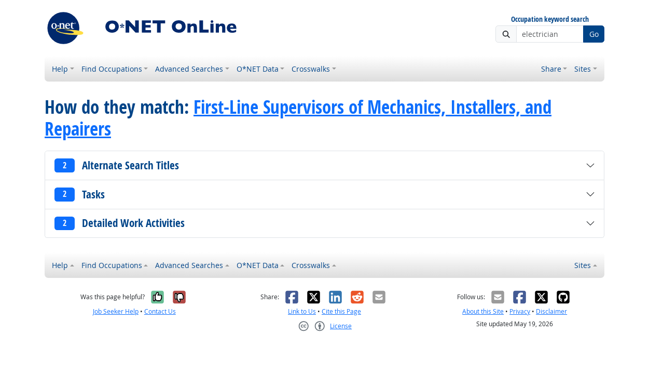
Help (60, 69)
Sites (582, 69)
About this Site (483, 311)
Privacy (519, 311)
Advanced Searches (189, 69)
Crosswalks (311, 69)
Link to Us (302, 311)
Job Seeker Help (116, 311)
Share (551, 69)
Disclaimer (551, 311)
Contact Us (160, 311)
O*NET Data (258, 69)
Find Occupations (111, 69)
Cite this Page (341, 311)
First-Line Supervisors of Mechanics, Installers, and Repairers (298, 118)
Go (594, 34)
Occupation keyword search (550, 19)
